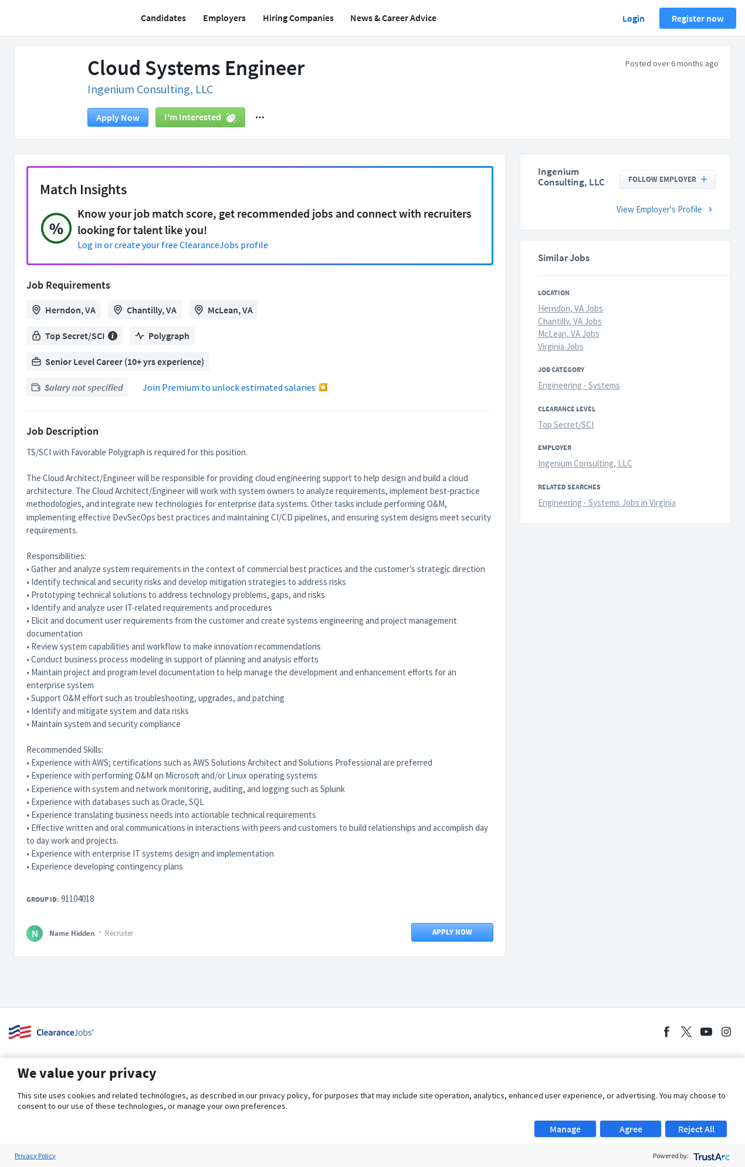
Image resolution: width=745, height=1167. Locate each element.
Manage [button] (565, 1129)
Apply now (118, 117)
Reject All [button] (696, 1129)
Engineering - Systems (579, 385)
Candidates (163, 17)
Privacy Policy (35, 1155)
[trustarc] (711, 1155)
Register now (698, 18)
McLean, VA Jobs (569, 333)
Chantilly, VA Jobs (570, 321)
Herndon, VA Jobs (570, 308)
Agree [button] (630, 1129)
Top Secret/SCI (566, 424)
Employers (224, 17)
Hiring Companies (298, 17)
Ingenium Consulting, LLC (150, 89)
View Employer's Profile (666, 209)
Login (633, 18)
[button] (259, 117)
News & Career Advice (393, 17)
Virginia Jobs (561, 346)
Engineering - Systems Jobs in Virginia (607, 502)
